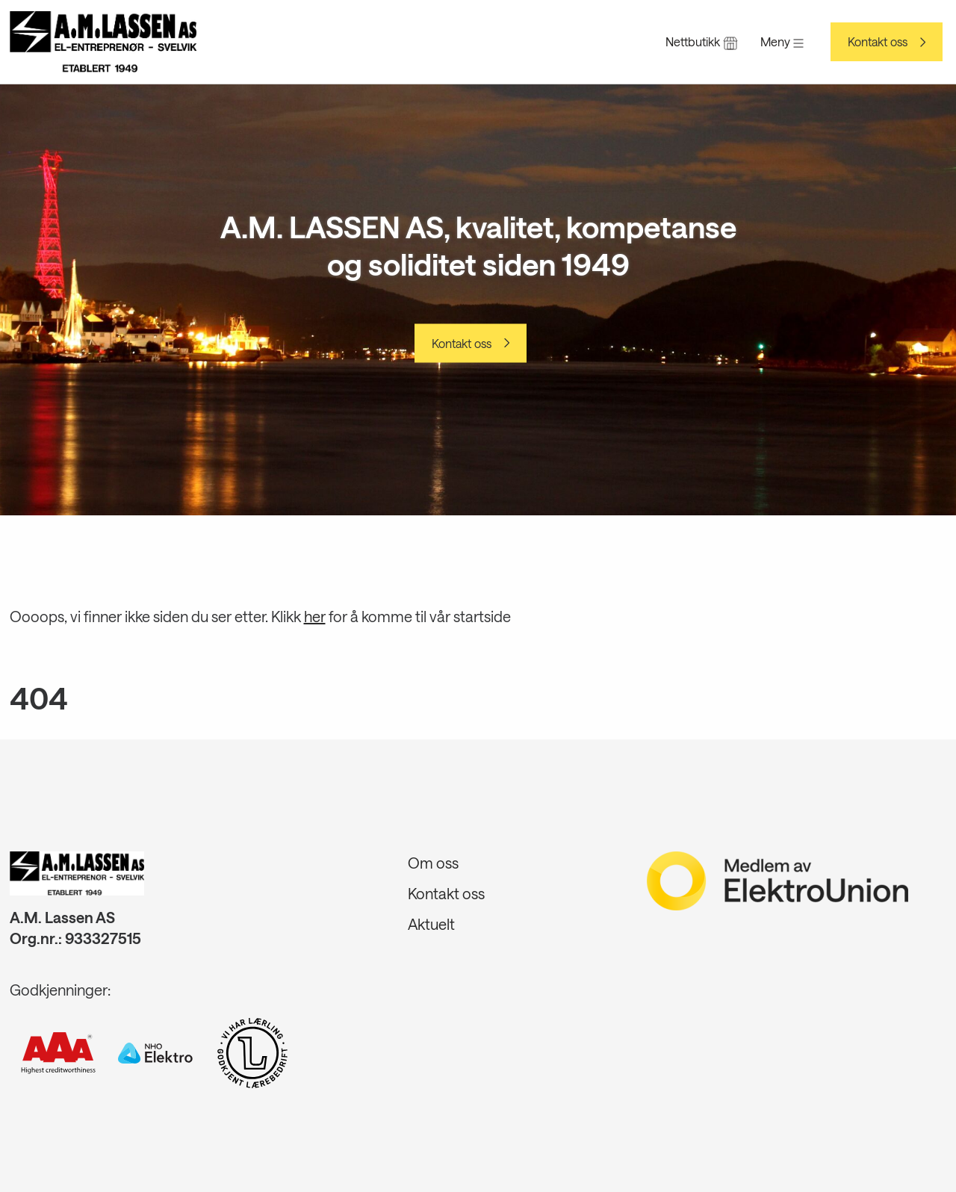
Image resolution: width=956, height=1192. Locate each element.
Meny (782, 41)
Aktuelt (431, 924)
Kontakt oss (877, 42)
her (315, 616)
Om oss (433, 863)
